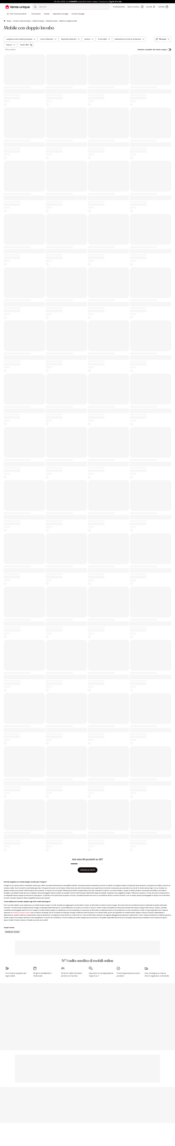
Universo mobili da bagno (22, 21)
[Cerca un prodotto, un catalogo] (35, 6)
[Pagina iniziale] (4, 21)
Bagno (9, 21)
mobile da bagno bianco (22, 913)
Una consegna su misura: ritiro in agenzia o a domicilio (157, 973)
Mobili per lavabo (52, 21)
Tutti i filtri (24, 45)
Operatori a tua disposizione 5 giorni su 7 (101, 973)
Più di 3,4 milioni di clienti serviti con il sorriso (71, 973)
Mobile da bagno (38, 21)
